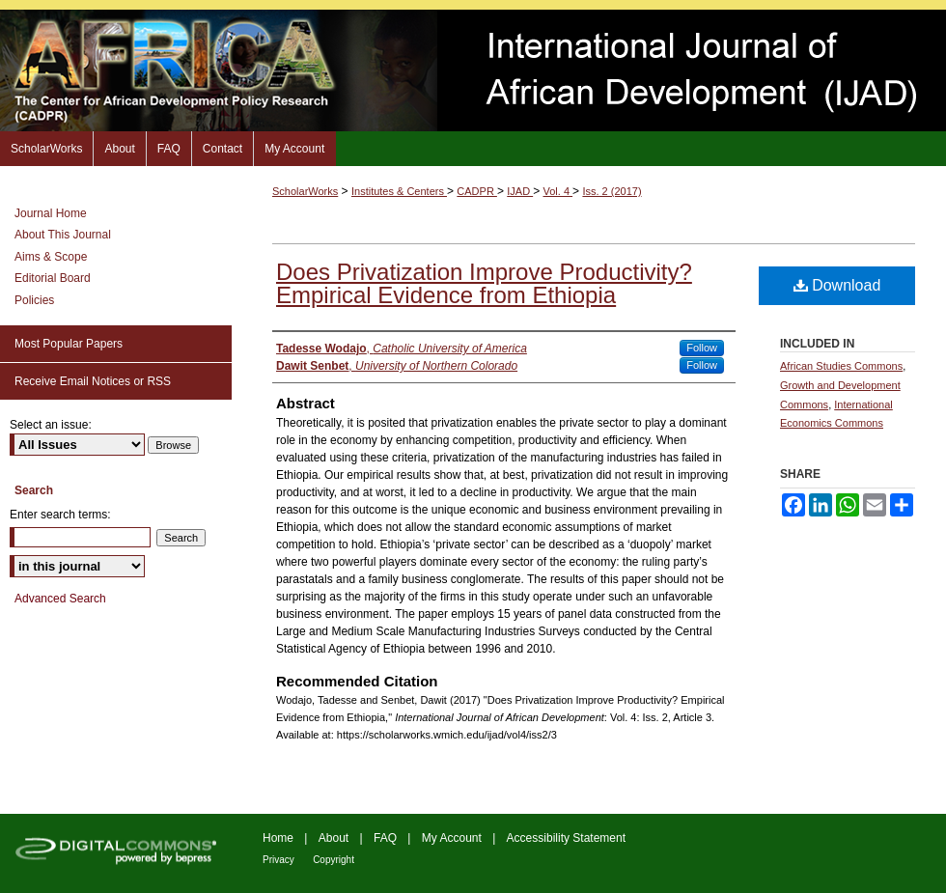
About (333, 838)
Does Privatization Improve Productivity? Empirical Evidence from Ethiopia (484, 283)
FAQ (385, 838)
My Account (452, 838)
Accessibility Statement (566, 838)
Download (837, 285)
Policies (34, 300)
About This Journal (62, 234)
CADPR (477, 191)
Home (278, 838)
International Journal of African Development (473, 70)
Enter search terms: (60, 514)
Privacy (278, 859)
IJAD (520, 191)
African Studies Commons (841, 366)
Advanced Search (60, 598)
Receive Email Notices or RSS (92, 381)
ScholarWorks (305, 191)
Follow (701, 347)
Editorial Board (52, 278)
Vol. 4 (558, 191)
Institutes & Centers (399, 191)
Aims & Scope (50, 257)
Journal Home (50, 213)
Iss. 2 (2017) (611, 191)
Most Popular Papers (68, 343)
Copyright (333, 859)
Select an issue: (51, 425)
